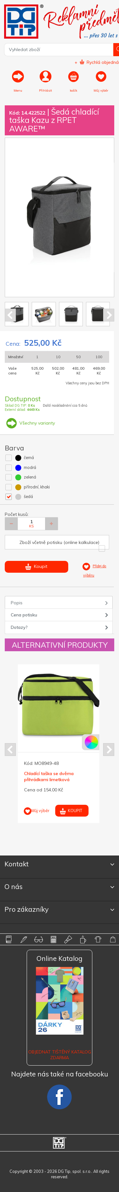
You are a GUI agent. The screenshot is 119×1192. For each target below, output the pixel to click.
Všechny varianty (30, 423)
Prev (10, 315)
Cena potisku (24, 615)
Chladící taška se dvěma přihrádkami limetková (49, 776)
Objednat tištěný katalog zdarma (59, 1054)
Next (108, 315)
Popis (17, 603)
